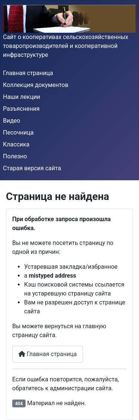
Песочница (18, 132)
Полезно (15, 156)
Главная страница (28, 73)
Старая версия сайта (32, 168)
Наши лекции (21, 96)
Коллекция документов (35, 84)
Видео (11, 120)
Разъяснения (21, 108)
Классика (16, 144)
